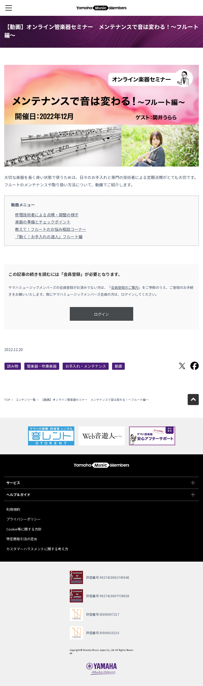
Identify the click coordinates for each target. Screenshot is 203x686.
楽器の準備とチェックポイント (43, 222)
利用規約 (13, 509)
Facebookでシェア (194, 366)
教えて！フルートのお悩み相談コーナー (50, 229)
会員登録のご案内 (125, 287)
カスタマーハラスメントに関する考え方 (37, 548)
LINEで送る (169, 366)
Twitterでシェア (182, 366)
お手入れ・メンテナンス (85, 366)
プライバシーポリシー (23, 519)
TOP (7, 399)
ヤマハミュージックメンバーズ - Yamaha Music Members (101, 8)
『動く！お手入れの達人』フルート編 (48, 236)
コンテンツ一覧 (25, 399)
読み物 (12, 366)
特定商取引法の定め (21, 538)
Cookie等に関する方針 (23, 529)
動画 (118, 366)
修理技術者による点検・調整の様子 (47, 214)
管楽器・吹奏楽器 (42, 366)
